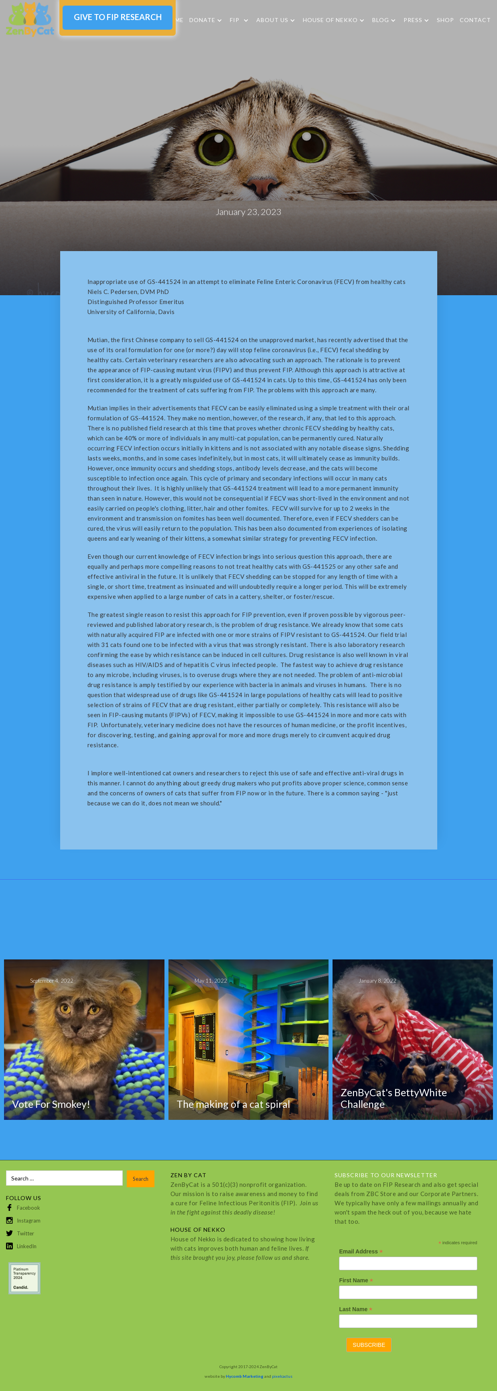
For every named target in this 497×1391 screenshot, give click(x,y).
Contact (475, 19)
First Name (356, 1280)
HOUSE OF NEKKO (330, 20)
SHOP (445, 19)
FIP (234, 20)
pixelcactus (282, 1376)
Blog (380, 20)
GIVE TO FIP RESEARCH (118, 17)
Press (413, 20)
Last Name (355, 1309)
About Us (272, 20)
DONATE (202, 20)
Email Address (361, 1251)
